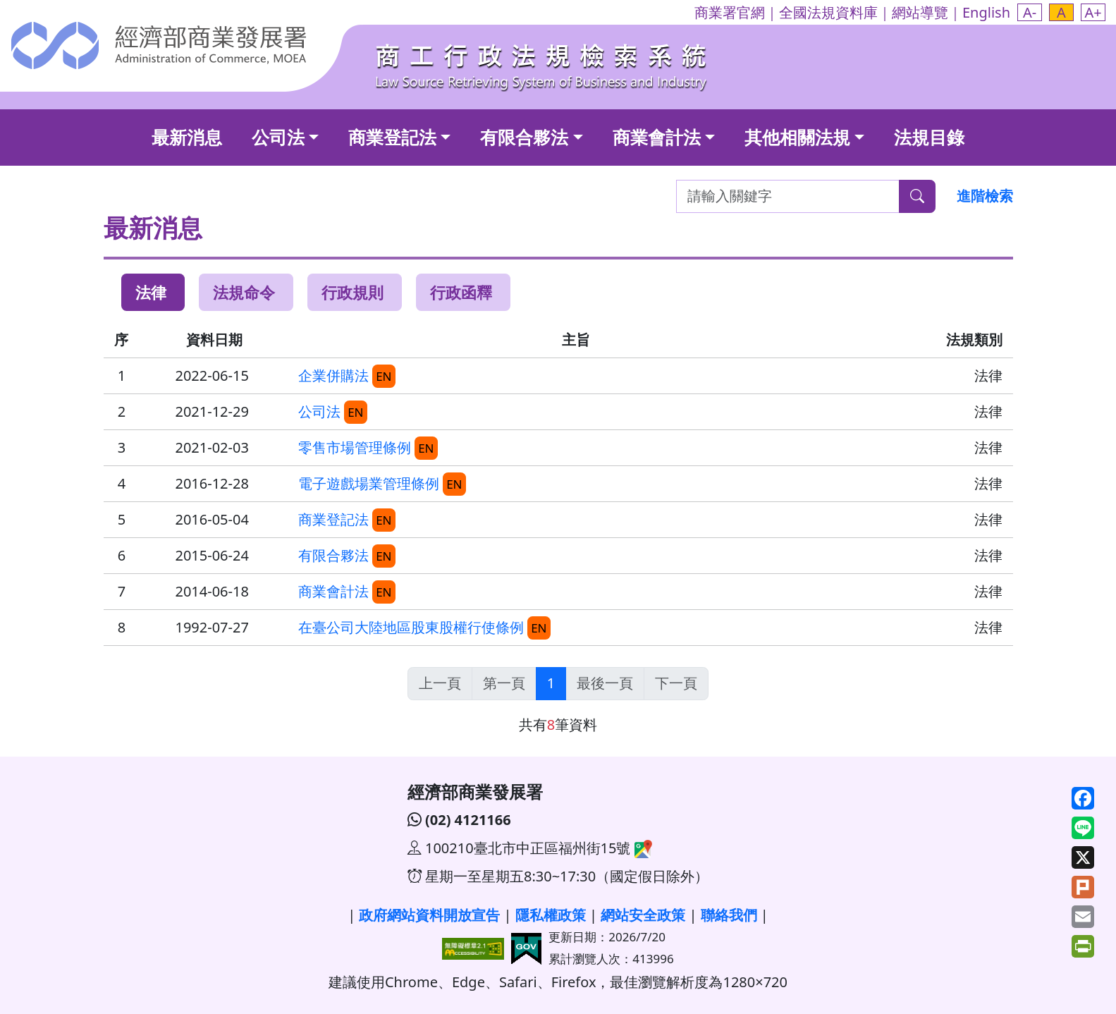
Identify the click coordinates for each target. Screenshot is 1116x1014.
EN (383, 376)
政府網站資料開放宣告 (429, 914)
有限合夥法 (524, 137)
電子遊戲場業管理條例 (368, 483)
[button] (1029, 12)
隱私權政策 (550, 914)
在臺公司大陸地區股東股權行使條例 (411, 627)
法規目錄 (929, 137)
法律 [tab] (150, 292)
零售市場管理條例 (354, 447)
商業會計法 (657, 137)
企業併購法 (333, 375)
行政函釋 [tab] (461, 292)
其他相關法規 (797, 137)
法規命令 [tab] (244, 292)
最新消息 (187, 137)
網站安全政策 (643, 914)
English (986, 12)
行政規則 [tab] (352, 292)
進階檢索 (985, 195)
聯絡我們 (729, 914)
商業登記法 (392, 137)
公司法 (278, 137)
